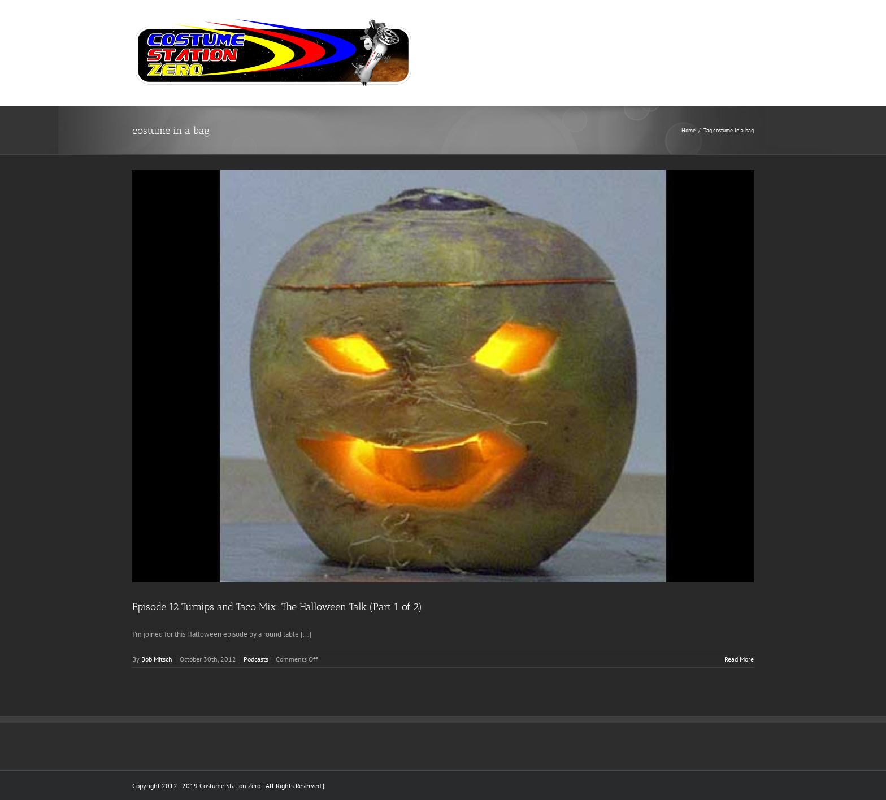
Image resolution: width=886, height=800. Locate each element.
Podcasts (256, 659)
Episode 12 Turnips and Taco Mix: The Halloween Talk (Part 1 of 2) (277, 607)
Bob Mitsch (156, 659)
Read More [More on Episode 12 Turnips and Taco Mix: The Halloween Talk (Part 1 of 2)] (739, 659)
